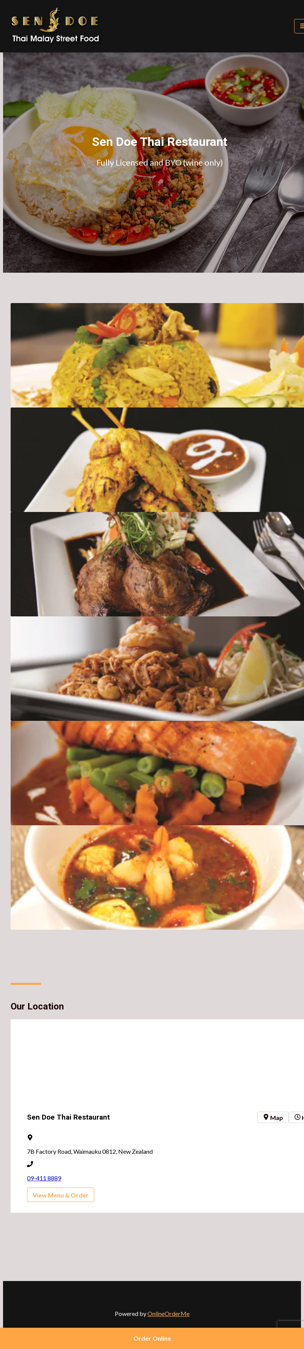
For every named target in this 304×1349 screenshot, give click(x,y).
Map (273, 1117)
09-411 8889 (44, 1178)
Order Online (152, 1338)
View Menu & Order (61, 1195)
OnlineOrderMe (168, 1313)
